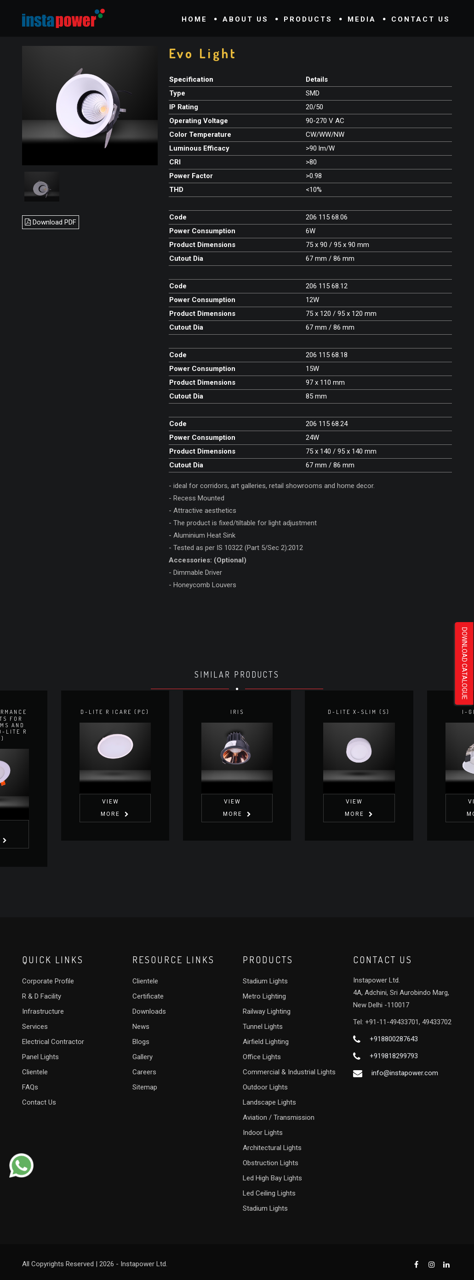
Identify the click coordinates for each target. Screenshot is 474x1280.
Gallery (142, 1057)
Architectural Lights (272, 1148)
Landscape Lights (269, 1102)
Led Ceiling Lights (269, 1193)
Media (362, 19)
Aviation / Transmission (278, 1117)
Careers (144, 1072)
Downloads (149, 1011)
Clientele (35, 1072)
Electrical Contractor (53, 1042)
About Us (245, 19)
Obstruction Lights (270, 1163)
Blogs (140, 1042)
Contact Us (420, 19)
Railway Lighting (267, 1011)
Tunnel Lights (263, 1026)
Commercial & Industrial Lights (289, 1072)
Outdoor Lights (265, 1087)
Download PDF (50, 222)
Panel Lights (40, 1057)
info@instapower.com (404, 1073)
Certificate (148, 996)
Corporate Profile (48, 981)
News (140, 1026)
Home (194, 19)
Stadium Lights (265, 981)
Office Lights (262, 1057)
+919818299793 (394, 1056)
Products (308, 19)
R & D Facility (41, 996)
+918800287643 (394, 1039)
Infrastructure (43, 1011)
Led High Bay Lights (272, 1178)
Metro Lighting (264, 996)
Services (35, 1026)
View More (110, 834)
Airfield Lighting (266, 1042)
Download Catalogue (464, 663)
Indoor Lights (263, 1132)
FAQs (30, 1087)
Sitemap (144, 1087)
